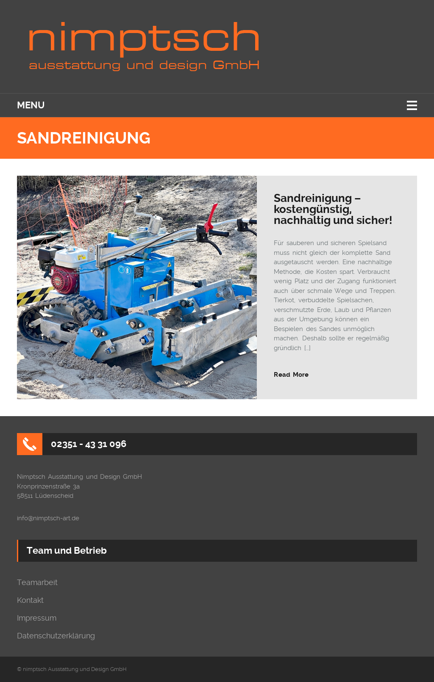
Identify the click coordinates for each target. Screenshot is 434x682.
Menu (31, 105)
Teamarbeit (37, 582)
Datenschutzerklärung (56, 636)
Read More (291, 374)
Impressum (36, 618)
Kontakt (30, 600)
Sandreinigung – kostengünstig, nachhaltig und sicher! (333, 209)
